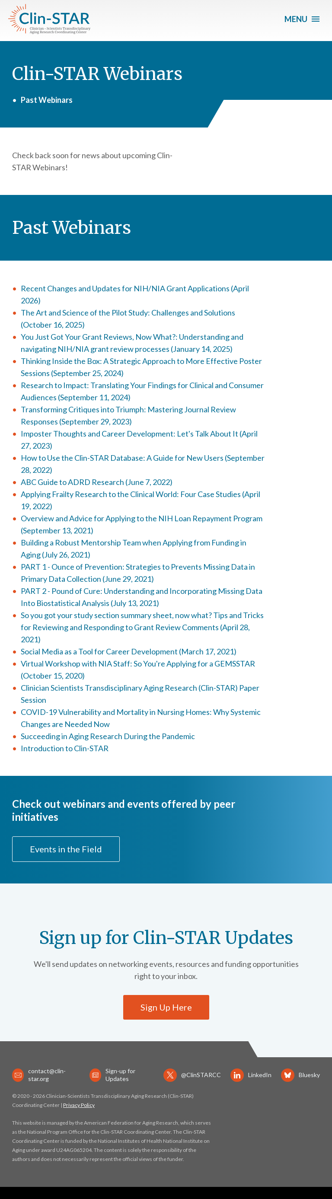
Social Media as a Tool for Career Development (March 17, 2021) (128, 651)
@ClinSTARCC (192, 1075)
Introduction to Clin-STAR (65, 748)
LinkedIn (250, 1075)
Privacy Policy (79, 1105)
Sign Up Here (166, 1007)
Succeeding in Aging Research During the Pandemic (108, 736)
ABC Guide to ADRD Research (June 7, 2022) (96, 482)
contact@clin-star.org (39, 1074)
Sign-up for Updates (112, 1074)
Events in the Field (66, 849)
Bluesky (300, 1075)
